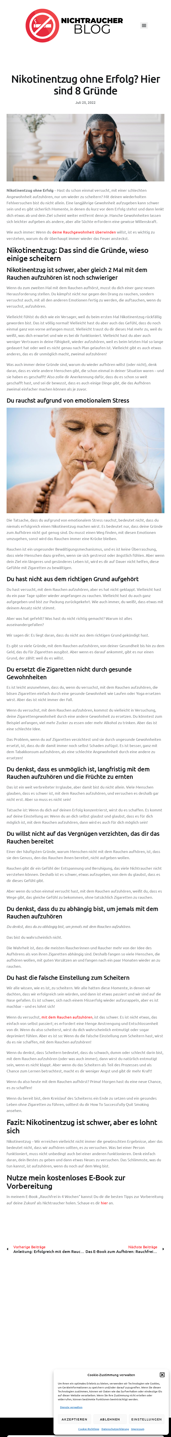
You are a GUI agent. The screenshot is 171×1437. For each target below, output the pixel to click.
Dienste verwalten (71, 1407)
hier (104, 1202)
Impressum (137, 1429)
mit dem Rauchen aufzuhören (67, 1017)
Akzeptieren (74, 1419)
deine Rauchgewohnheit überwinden (84, 232)
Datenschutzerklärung (115, 1429)
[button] (162, 1375)
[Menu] (144, 25)
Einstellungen (146, 1419)
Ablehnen (110, 1419)
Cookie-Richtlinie (88, 1429)
